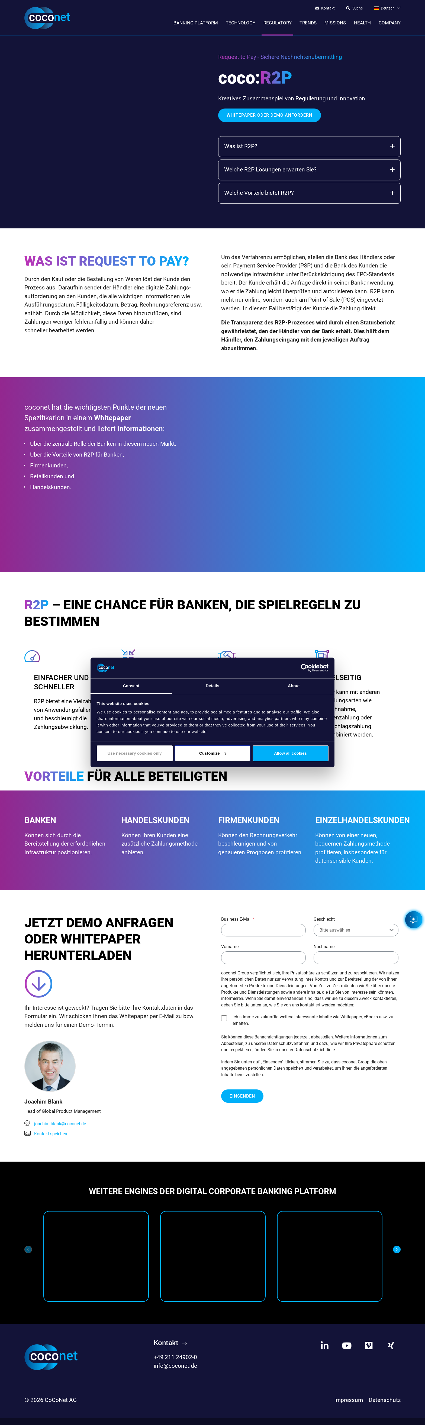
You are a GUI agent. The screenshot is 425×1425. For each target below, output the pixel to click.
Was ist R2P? (309, 148)
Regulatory (277, 22)
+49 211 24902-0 (175, 1364)
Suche (357, 8)
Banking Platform (195, 22)
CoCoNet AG (61, 1407)
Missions (335, 22)
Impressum (348, 1407)
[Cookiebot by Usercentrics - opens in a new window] (305, 668)
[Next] (397, 1256)
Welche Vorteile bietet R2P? (309, 195)
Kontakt (328, 8)
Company (390, 22)
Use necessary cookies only (134, 753)
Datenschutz (385, 1407)
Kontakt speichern (48, 1140)
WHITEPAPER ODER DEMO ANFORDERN (269, 117)
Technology (240, 22)
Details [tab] (212, 685)
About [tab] (294, 685)
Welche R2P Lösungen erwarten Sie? (309, 172)
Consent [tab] (131, 685)
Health (362, 22)
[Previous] (28, 1256)
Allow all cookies (290, 753)
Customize (212, 753)
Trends (308, 22)
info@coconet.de (175, 1372)
